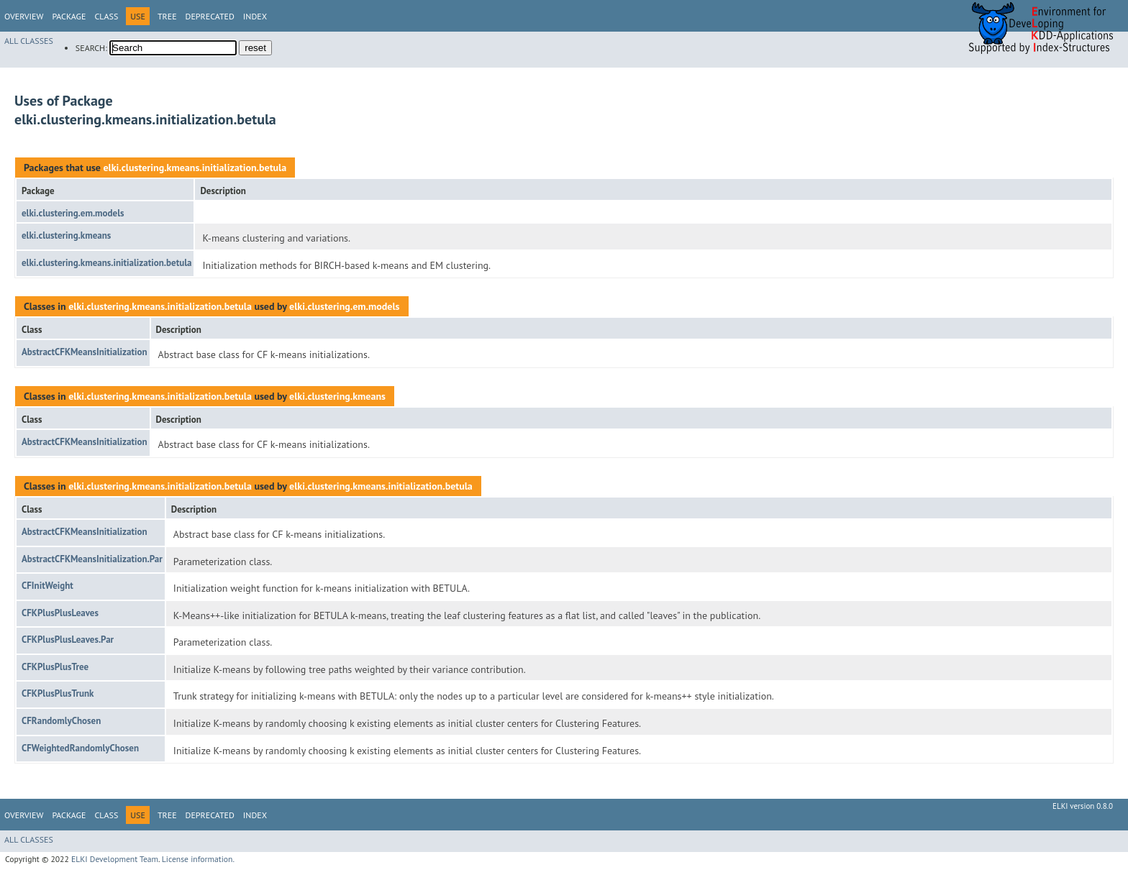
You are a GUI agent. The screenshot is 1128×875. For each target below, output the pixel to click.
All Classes (28, 40)
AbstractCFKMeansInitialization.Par (92, 559)
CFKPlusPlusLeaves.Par (68, 639)
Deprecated (210, 16)
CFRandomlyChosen (61, 721)
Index (255, 16)
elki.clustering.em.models (73, 213)
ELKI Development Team (114, 858)
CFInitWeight (47, 585)
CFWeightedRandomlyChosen (80, 748)
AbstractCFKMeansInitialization (84, 352)
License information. (198, 858)
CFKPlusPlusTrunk (58, 693)
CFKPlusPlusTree (55, 667)
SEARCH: (91, 47)
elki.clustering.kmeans (66, 235)
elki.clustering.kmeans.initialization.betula (194, 167)
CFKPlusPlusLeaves (60, 613)
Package (69, 16)
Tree (167, 16)
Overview (23, 16)
